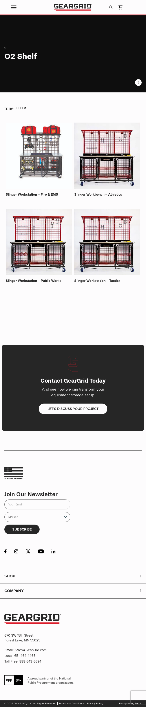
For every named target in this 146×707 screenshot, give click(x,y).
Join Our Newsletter (31, 494)
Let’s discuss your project (73, 408)
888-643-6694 (30, 661)
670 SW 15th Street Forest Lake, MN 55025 (22, 638)
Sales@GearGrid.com (31, 649)
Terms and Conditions (72, 703)
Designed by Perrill (130, 703)
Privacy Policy (95, 703)
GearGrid (73, 7)
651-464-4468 (24, 655)
